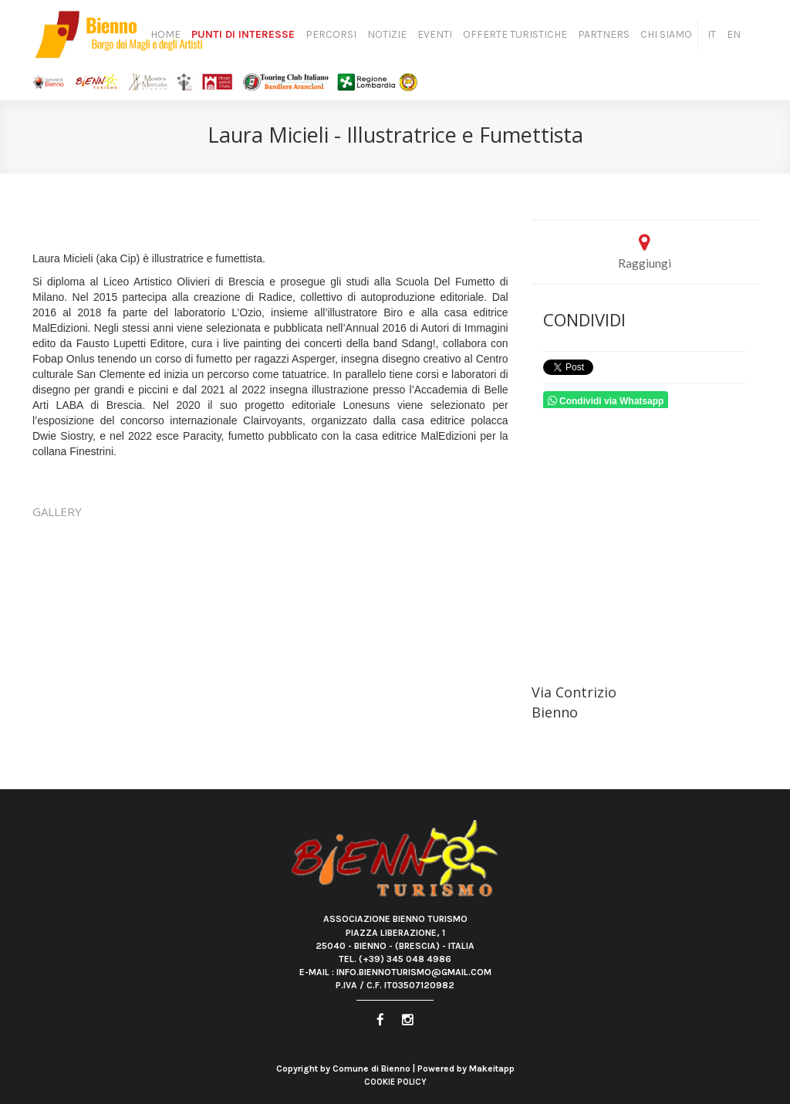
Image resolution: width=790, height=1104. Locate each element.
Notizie (387, 34)
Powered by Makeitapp (466, 1068)
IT (711, 34)
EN (734, 34)
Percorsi (331, 34)
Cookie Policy (395, 1082)
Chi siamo (666, 34)
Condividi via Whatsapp (606, 401)
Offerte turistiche (515, 34)
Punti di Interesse (243, 34)
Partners (604, 34)
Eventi (434, 34)
